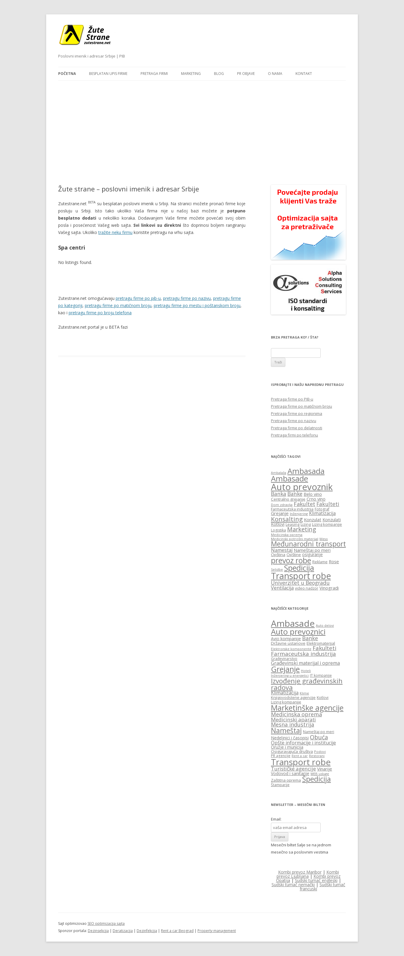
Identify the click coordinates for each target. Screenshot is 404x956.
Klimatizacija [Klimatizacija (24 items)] (285, 692)
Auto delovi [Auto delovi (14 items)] (325, 625)
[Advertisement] (202, 125)
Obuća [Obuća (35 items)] (319, 737)
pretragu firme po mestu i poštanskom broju (197, 305)
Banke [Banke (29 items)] (294, 493)
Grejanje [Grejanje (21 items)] (280, 513)
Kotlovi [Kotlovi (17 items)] (322, 697)
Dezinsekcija (98, 930)
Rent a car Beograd (177, 930)
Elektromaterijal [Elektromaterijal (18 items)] (321, 643)
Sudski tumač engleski (316, 880)
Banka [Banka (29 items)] (278, 493)
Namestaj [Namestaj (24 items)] (282, 550)
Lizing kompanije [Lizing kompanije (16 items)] (327, 524)
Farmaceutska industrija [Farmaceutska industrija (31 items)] (303, 653)
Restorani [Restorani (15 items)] (317, 755)
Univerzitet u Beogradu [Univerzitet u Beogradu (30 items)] (300, 582)
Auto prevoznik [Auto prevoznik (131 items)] (302, 487)
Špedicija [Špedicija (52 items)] (316, 779)
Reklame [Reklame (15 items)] (320, 561)
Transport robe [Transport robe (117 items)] (301, 576)
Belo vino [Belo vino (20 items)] (313, 494)
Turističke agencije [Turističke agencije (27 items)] (293, 768)
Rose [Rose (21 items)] (334, 561)
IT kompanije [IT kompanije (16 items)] (321, 675)
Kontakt (304, 73)
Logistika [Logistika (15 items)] (278, 530)
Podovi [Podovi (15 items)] (320, 751)
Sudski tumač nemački (293, 884)
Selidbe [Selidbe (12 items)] (277, 569)
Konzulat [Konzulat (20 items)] (312, 519)
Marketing (191, 73)
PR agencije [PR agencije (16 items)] (280, 755)
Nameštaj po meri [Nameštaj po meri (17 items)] (318, 731)
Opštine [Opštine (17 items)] (294, 554)
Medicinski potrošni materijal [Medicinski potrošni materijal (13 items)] (294, 539)
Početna (67, 73)
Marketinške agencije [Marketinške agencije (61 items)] (307, 708)
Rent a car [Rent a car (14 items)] (300, 756)
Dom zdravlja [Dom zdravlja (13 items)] (282, 504)
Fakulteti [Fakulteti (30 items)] (327, 504)
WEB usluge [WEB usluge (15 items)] (319, 773)
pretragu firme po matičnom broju (118, 305)
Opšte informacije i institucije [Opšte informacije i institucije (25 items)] (303, 742)
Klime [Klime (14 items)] (304, 693)
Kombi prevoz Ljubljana (308, 874)
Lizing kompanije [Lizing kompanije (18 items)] (286, 702)
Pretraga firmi (154, 73)
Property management (217, 930)
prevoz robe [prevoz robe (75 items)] (291, 560)
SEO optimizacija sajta (106, 923)
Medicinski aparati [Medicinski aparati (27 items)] (293, 719)
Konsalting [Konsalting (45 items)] (287, 519)
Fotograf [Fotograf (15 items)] (322, 509)
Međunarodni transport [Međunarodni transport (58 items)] (308, 544)
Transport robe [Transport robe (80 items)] (301, 762)
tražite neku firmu (115, 232)
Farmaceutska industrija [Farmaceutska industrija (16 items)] (292, 509)
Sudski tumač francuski (322, 887)
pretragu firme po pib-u (138, 298)
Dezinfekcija (147, 930)
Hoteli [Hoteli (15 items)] (306, 670)
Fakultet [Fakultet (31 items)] (304, 504)
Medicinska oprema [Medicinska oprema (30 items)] (296, 714)
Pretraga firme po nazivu (293, 420)
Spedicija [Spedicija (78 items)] (299, 568)
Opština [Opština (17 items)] (278, 554)
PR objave (246, 73)
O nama (275, 73)
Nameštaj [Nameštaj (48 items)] (286, 730)
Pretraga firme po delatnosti (296, 428)
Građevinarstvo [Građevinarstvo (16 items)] (284, 658)
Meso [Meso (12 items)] (323, 539)
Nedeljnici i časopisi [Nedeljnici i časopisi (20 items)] (290, 738)
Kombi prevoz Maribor (300, 872)
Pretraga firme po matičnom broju (301, 406)
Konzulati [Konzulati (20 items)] (331, 519)
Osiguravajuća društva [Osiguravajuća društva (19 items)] (292, 751)
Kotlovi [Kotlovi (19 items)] (277, 524)
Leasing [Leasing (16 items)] (292, 524)
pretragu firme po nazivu (187, 298)
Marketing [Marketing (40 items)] (301, 529)
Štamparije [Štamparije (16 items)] (280, 784)
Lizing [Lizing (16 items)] (306, 524)
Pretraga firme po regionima (296, 413)
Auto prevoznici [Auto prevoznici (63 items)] (298, 631)
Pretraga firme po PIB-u (292, 399)
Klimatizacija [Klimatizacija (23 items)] (322, 513)
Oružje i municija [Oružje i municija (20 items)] (287, 747)
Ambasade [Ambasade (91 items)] (293, 623)
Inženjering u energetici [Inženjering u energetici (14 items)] (290, 675)
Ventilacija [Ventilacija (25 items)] (282, 588)
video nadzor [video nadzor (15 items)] (306, 588)
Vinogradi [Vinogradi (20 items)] (329, 588)
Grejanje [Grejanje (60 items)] (285, 669)
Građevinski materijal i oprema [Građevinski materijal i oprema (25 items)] (305, 663)
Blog (219, 73)
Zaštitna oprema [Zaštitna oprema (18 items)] (286, 780)
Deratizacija (123, 930)
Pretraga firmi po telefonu (294, 435)
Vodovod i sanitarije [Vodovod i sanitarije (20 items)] (290, 773)
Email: (276, 819)
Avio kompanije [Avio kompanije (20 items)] (286, 638)
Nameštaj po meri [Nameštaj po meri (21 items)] (312, 550)
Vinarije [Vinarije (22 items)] (324, 769)
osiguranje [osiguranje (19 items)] (312, 554)
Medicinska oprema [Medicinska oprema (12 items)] (286, 535)
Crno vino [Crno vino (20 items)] (316, 499)
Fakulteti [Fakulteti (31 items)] (324, 648)
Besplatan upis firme (108, 73)
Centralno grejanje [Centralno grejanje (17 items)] (288, 499)
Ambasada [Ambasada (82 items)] (306, 471)
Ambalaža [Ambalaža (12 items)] (278, 473)
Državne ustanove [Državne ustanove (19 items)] (288, 643)
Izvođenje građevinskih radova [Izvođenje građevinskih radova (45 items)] (307, 684)
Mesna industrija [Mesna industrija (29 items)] (292, 724)
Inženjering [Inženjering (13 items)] (299, 513)
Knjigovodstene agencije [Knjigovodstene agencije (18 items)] (293, 697)
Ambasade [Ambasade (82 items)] (289, 478)
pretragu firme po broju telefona (100, 312)
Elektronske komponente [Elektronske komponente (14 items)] (291, 649)
